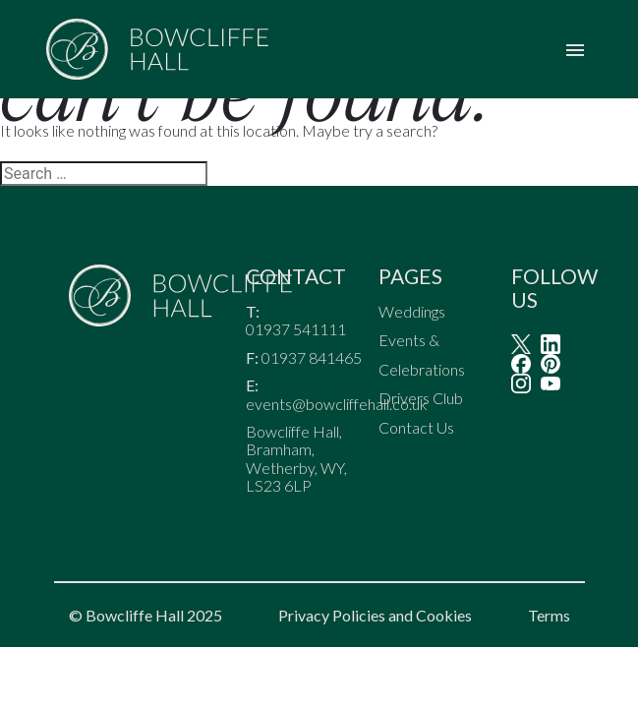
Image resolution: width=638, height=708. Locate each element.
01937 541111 (297, 329)
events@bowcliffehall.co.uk (337, 404)
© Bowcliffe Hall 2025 (145, 615)
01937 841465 (311, 358)
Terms (549, 615)
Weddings (411, 311)
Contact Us (416, 427)
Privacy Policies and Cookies (375, 615)
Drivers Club (420, 398)
